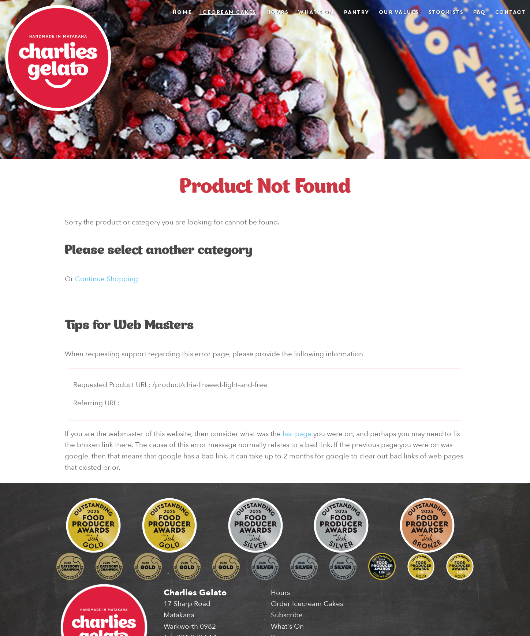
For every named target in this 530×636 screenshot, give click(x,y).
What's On (316, 12)
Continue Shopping (106, 279)
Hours (277, 12)
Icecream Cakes (227, 12)
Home (182, 12)
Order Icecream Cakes (307, 604)
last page (297, 434)
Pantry (356, 12)
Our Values (398, 12)
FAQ (479, 12)
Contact (510, 12)
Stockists (445, 12)
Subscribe (287, 615)
